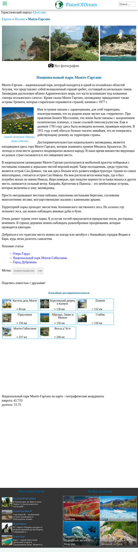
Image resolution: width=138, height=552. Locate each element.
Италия (20, 19)
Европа (7, 19)
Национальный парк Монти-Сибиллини (40, 258)
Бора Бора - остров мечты (118, 519)
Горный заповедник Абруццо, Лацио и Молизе (19, 139)
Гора (40, 271)
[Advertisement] (68, 366)
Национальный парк (24, 271)
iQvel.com (39, 12)
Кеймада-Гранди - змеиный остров (113, 542)
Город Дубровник (25, 262)
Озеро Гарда (21, 253)
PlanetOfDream (81, 4)
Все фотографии (66, 66)
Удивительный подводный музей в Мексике (77, 540)
